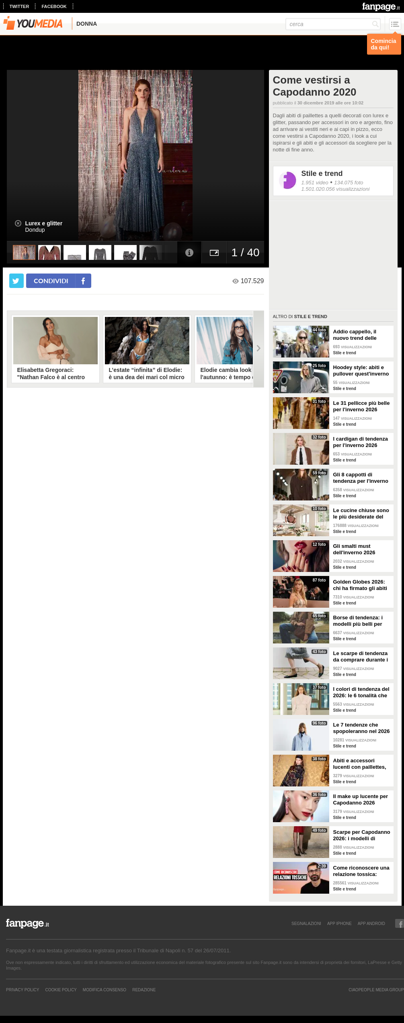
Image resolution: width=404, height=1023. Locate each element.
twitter (19, 6)
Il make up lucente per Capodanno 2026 (360, 799)
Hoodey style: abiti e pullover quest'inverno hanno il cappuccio (361, 370)
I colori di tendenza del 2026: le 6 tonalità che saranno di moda (361, 692)
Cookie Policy (60, 990)
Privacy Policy (22, 990)
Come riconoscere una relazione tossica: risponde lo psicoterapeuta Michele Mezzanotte (362, 871)
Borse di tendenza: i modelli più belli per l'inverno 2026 (358, 621)
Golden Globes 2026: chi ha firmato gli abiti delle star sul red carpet (360, 585)
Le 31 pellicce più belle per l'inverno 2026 (361, 406)
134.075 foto (348, 183)
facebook (53, 6)
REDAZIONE (144, 990)
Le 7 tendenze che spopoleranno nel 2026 (361, 728)
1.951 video (314, 183)
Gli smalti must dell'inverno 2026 (354, 549)
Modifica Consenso (104, 990)
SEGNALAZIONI (306, 923)
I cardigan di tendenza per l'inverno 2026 (360, 442)
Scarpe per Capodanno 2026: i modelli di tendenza (361, 835)
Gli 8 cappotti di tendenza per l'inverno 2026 (360, 478)
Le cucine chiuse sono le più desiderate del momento (361, 513)
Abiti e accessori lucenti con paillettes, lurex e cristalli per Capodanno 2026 (359, 764)
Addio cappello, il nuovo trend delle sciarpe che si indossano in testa (356, 335)
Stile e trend (322, 173)
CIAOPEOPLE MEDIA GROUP (376, 990)
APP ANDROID (371, 923)
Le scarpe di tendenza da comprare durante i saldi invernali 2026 (360, 656)
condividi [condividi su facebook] (51, 280)
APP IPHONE (339, 923)
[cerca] (333, 24)
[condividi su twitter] (16, 281)
